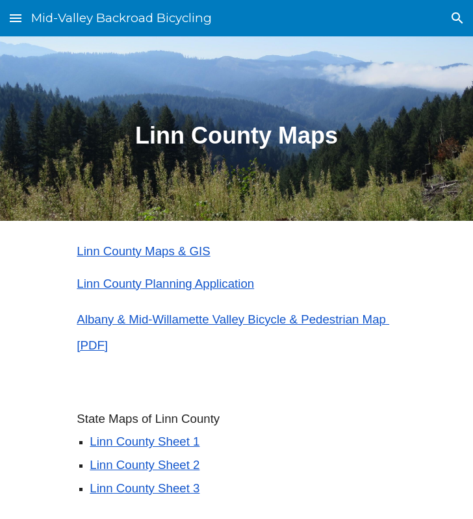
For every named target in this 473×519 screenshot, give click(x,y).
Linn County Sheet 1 (144, 441)
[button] (15, 18)
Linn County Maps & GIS (143, 251)
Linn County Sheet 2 (144, 465)
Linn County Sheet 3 (144, 488)
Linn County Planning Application (165, 283)
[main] (236, 128)
